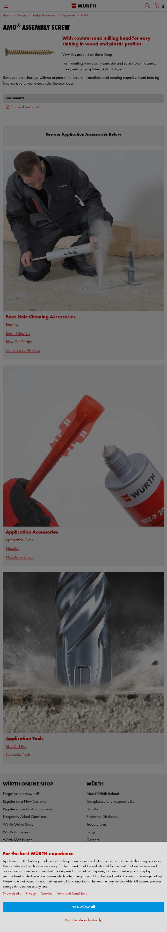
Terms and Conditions (72, 893)
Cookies (46, 893)
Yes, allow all (83, 907)
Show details (12, 893)
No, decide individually (83, 920)
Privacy (31, 893)
